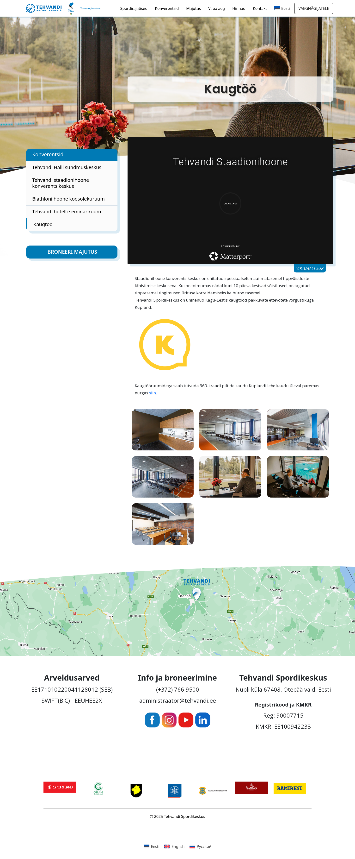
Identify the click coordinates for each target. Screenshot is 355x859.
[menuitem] (282, 8)
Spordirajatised (133, 8)
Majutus (193, 8)
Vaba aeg (216, 8)
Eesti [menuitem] (155, 846)
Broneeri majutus (72, 251)
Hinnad (238, 8)
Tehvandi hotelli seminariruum (66, 211)
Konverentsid (167, 8)
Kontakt (260, 8)
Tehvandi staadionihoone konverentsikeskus (60, 183)
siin (152, 393)
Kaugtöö (43, 224)
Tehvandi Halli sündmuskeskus (66, 167)
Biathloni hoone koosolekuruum (68, 199)
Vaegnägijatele (314, 8)
